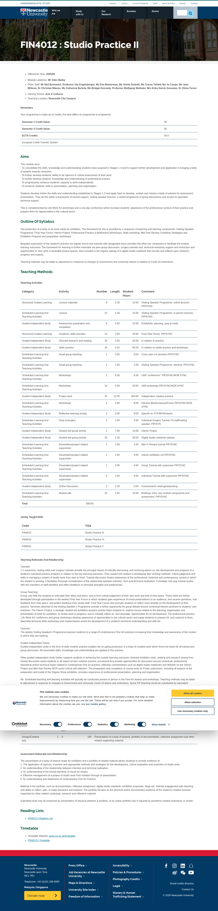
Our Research (132, 14)
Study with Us (111, 14)
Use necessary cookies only (193, 891)
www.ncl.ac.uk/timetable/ (62, 836)
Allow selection (192, 882)
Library (124, 3)
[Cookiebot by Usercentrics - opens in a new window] (19, 905)
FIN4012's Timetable (39, 840)
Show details (159, 905)
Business (150, 14)
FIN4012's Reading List (40, 818)
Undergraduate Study (35, 3)
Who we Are (91, 14)
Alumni (164, 14)
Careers (112, 3)
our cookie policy (96, 884)
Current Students (140, 3)
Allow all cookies (193, 873)
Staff (155, 3)
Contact (194, 3)
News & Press (168, 3)
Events (182, 3)
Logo (34, 14)
